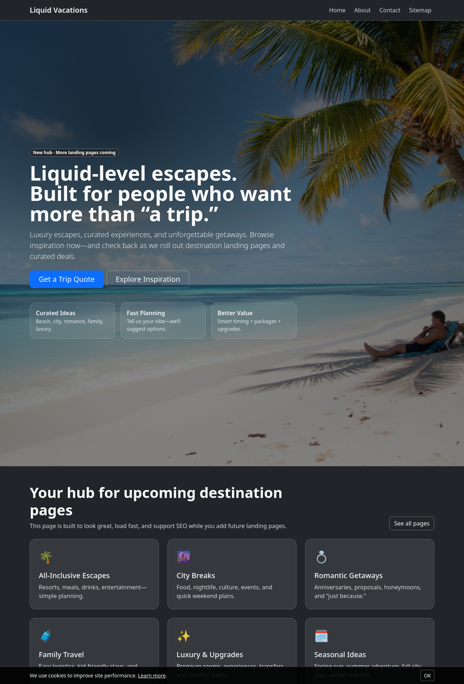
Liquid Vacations (59, 10)
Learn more (152, 675)
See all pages (412, 523)
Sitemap (420, 10)
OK (427, 675)
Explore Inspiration (148, 279)
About (362, 10)
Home (337, 10)
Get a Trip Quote (67, 279)
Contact (390, 10)
